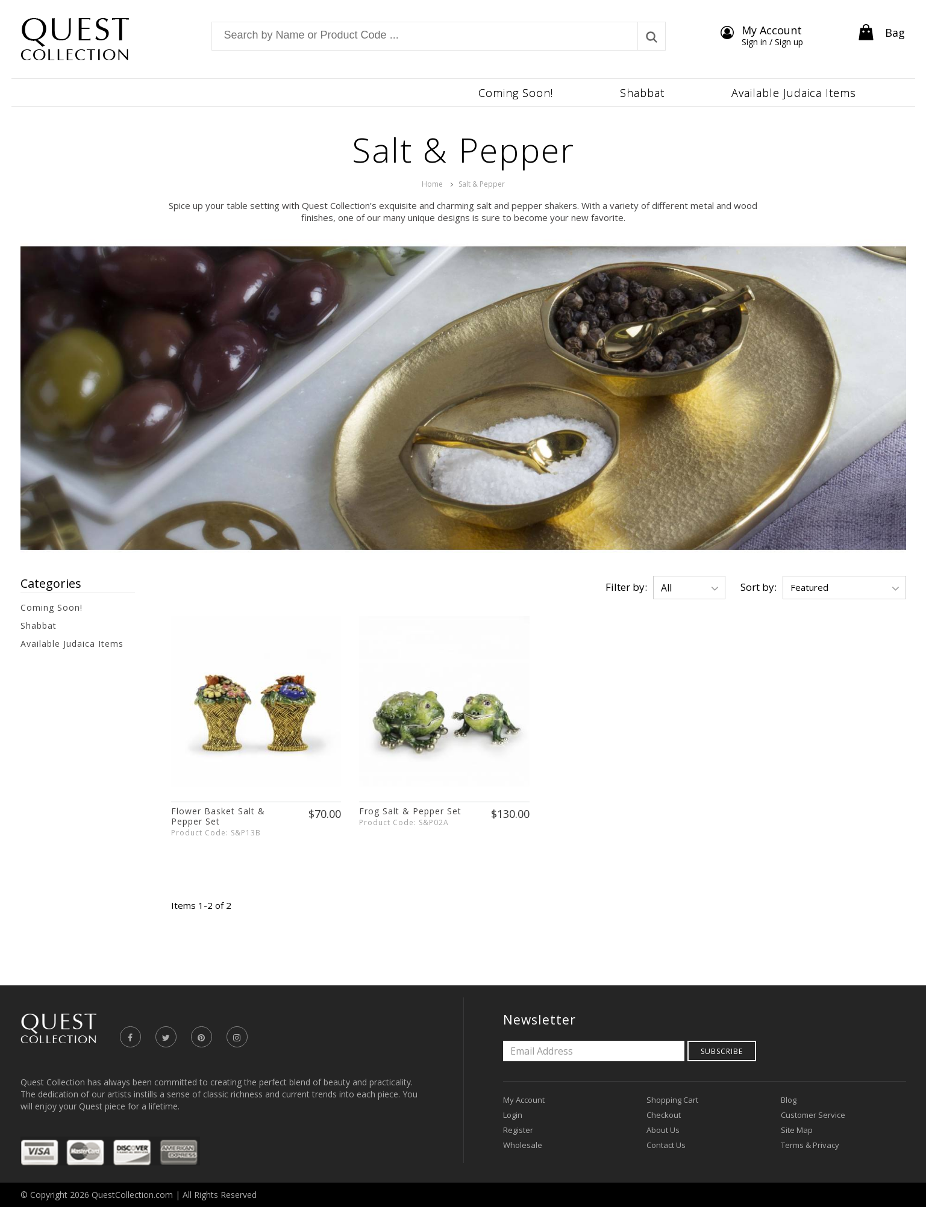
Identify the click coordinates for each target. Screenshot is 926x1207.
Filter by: (626, 587)
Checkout (663, 1114)
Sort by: (758, 587)
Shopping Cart (672, 1099)
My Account (524, 1099)
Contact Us (666, 1145)
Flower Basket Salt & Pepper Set (218, 816)
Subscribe (722, 1051)
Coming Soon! (51, 607)
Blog (788, 1099)
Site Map (797, 1129)
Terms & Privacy (810, 1145)
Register (518, 1129)
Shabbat (38, 625)
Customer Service (813, 1114)
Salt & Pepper (481, 184)
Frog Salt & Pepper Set (410, 811)
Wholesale (522, 1145)
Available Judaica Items (72, 643)
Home (432, 184)
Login (512, 1114)
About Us (663, 1129)
